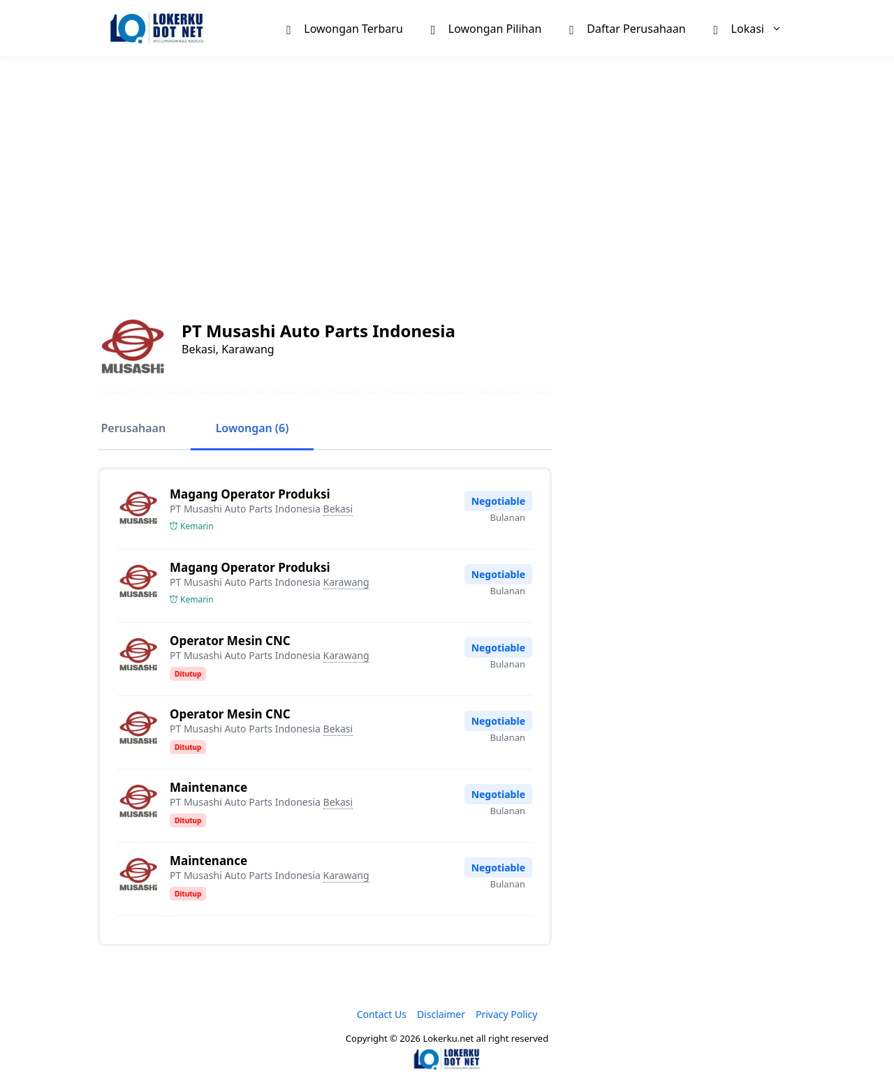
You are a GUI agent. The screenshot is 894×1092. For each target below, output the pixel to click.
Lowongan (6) (244, 428)
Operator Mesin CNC (230, 641)
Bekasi (338, 508)
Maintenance (208, 787)
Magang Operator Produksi (250, 494)
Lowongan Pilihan (486, 27)
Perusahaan (130, 428)
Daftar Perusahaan (627, 27)
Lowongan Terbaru (344, 27)
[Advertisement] (447, 172)
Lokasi (755, 28)
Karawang (346, 582)
